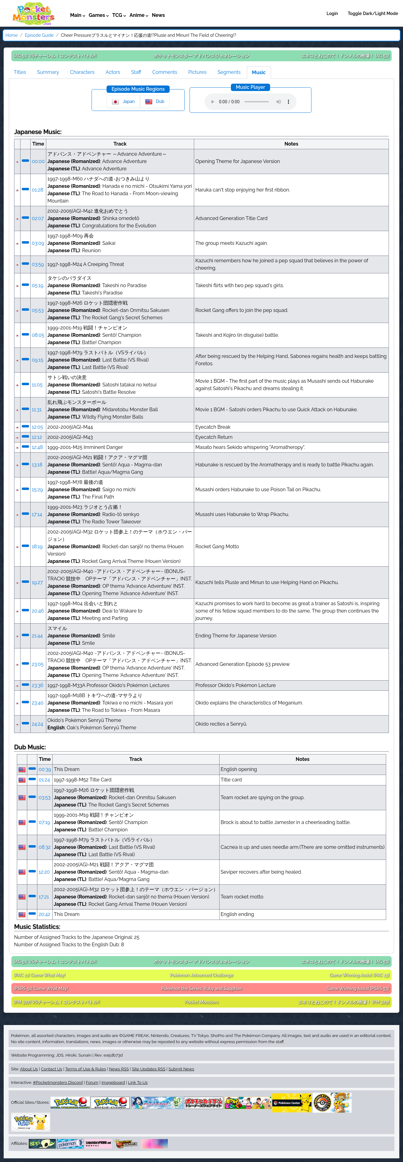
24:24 (37, 724)
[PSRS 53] (357, 988)
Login (332, 13)
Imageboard (113, 1082)
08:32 (45, 847)
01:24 (44, 780)
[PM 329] (343, 1002)
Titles (20, 72)
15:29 (37, 489)
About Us (29, 1068)
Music (259, 72)
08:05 (38, 335)
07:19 (44, 822)
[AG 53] (345, 55)
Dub (154, 101)
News (158, 15)
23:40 (37, 703)
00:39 (45, 769)
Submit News (181, 1068)
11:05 (37, 385)
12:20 (44, 872)
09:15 (37, 360)
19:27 (37, 582)
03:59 (38, 264)
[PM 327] (57, 1002)
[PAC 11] (39, 975)
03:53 (45, 797)
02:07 (38, 218)
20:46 (38, 611)
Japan (123, 101)
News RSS (119, 1068)
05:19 (37, 285)
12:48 (37, 447)
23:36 (37, 685)
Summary (48, 72)
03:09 (38, 243)
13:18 (37, 465)
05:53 (38, 310)
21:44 (37, 636)
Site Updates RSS (148, 1068)
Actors (113, 72)
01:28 (37, 190)
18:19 (37, 546)
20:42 (44, 914)
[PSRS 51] (41, 988)
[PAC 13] (359, 975)
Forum (92, 1082)
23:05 (37, 664)
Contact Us (51, 1068)
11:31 (37, 409)
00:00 (38, 161)
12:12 (37, 437)
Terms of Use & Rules (85, 1068)
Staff (136, 72)
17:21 (44, 897)
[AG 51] (55, 55)
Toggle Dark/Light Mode (373, 13)
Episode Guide (39, 35)
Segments (228, 72)
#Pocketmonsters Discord (58, 1082)
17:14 (37, 514)
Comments (164, 72)
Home (12, 35)
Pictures (197, 72)
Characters (82, 72)
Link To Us (138, 1082)
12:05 (37, 427)
